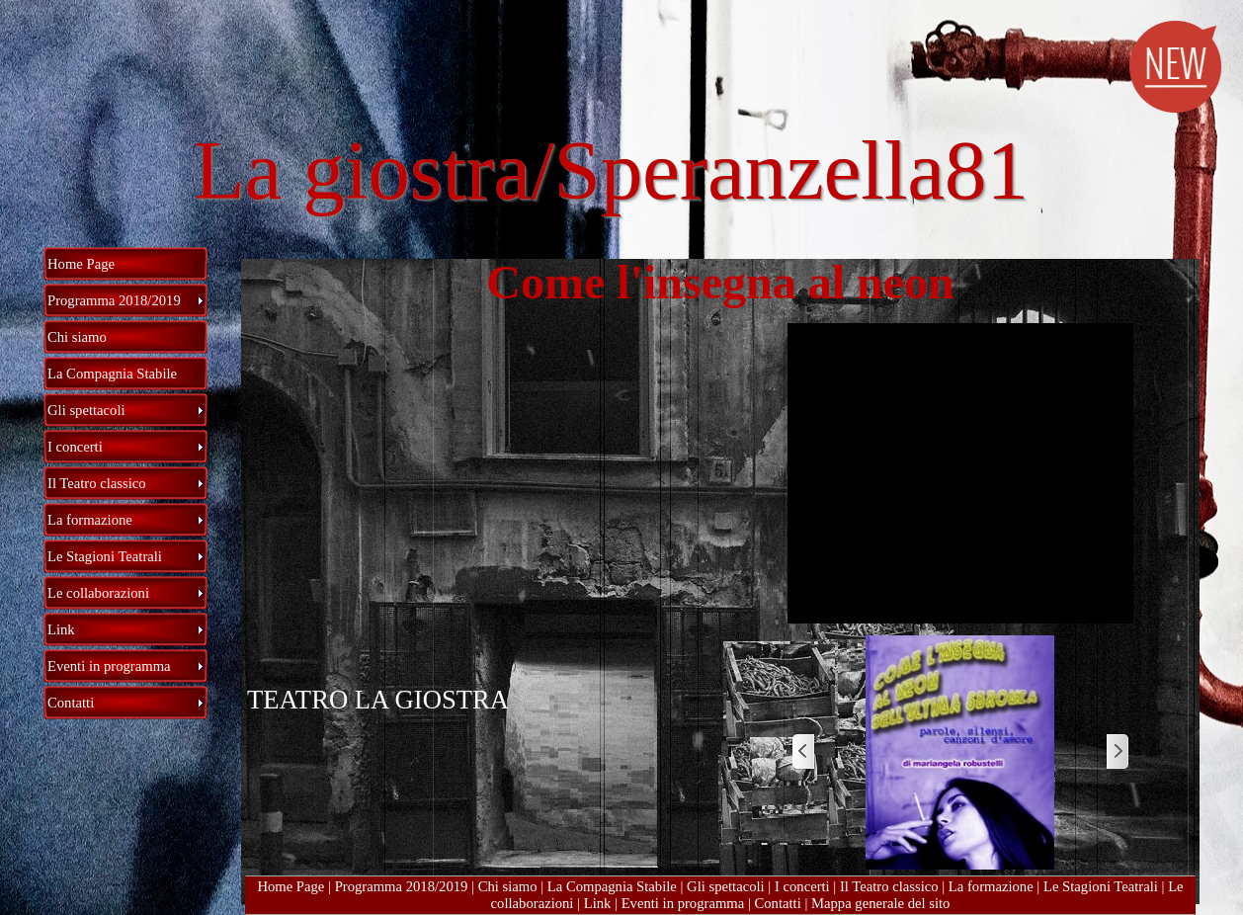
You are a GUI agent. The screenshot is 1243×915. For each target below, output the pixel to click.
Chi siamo (508, 886)
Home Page (290, 886)
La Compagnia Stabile (612, 886)
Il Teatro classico (889, 886)
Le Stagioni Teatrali (1100, 886)
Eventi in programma (683, 903)
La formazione (991, 886)
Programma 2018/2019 (401, 886)
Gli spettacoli (726, 886)
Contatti (777, 903)
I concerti (802, 886)
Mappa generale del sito (880, 903)
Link (598, 903)
